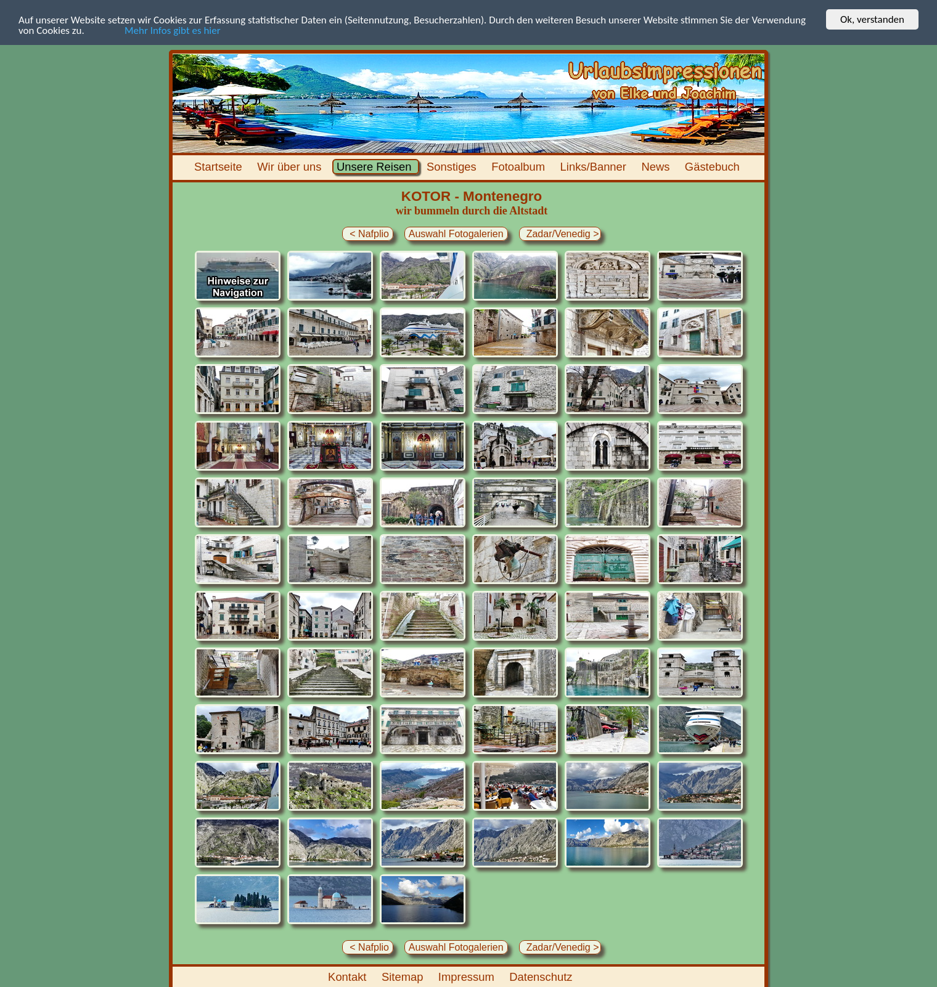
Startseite (219, 166)
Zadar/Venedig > (560, 234)
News (657, 166)
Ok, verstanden (872, 19)
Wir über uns (291, 166)
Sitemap (404, 976)
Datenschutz (542, 976)
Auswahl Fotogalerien (456, 234)
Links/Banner (594, 166)
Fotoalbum (519, 166)
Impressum (468, 976)
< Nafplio (367, 234)
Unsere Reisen (375, 166)
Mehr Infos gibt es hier (154, 29)
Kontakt (349, 976)
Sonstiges (453, 166)
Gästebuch (714, 166)
